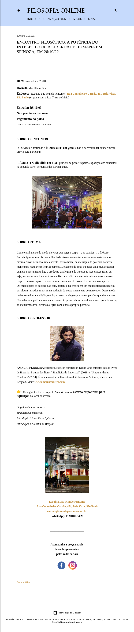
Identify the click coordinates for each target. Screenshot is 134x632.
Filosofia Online (56, 10)
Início (31, 19)
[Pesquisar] (115, 9)
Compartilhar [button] (24, 582)
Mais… (92, 19)
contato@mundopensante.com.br (67, 511)
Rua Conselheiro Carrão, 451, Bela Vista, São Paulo (67, 506)
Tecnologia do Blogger (67, 613)
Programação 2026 (52, 19)
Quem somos (77, 19)
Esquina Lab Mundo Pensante (67, 501)
